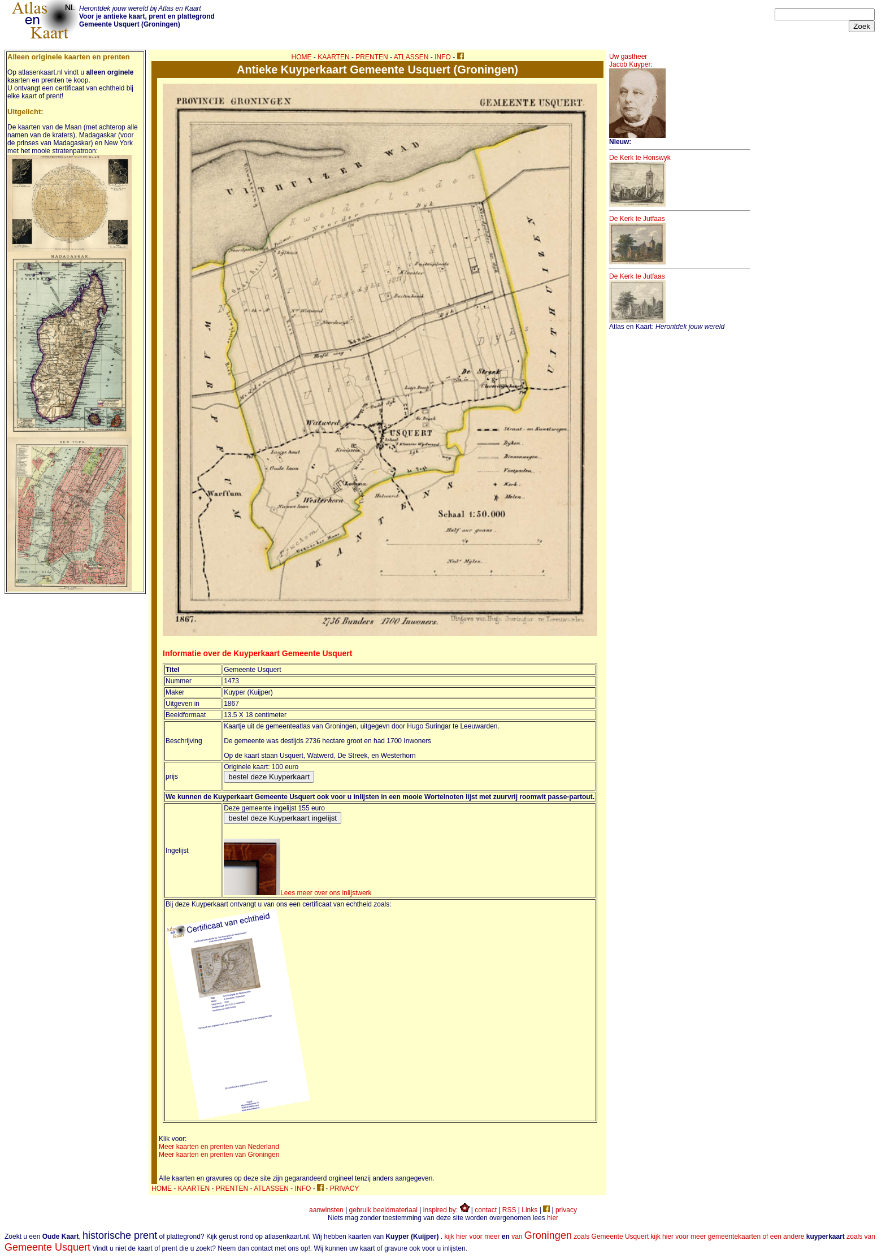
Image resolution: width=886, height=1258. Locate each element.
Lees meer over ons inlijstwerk (297, 893)
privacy (566, 1210)
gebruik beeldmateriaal (383, 1210)
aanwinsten (326, 1210)
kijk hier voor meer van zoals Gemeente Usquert (546, 1236)
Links (529, 1210)
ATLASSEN (411, 57)
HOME (302, 57)
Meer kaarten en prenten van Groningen (219, 1155)
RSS (509, 1210)
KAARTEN (333, 57)
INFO (443, 57)
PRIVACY (344, 1188)
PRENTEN (371, 57)
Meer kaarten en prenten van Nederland (219, 1147)
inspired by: (446, 1210)
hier (552, 1218)
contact (486, 1210)
